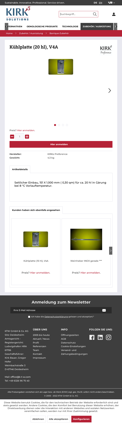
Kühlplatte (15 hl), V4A (36, 260)
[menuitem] (111, 2)
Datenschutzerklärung (56, 316)
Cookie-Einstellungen (73, 346)
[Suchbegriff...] (78, 14)
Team (36, 350)
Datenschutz (68, 342)
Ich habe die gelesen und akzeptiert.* (62, 316)
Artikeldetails (20, 169)
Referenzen (39, 346)
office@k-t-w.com (20, 376)
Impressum (39, 357)
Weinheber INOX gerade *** (86, 260)
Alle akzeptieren (58, 419)
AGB (63, 338)
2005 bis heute (41, 335)
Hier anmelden (25, 130)
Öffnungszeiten (70, 335)
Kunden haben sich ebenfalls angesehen (36, 210)
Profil (36, 342)
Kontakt (37, 354)
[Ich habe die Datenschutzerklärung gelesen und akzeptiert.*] (29, 317)
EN (100, 2)
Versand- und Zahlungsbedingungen (74, 352)
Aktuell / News (41, 338)
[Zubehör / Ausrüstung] (97, 26)
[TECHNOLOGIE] (70, 26)
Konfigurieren (81, 419)
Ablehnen (38, 419)
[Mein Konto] (113, 14)
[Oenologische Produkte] (42, 26)
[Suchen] (95, 14)
